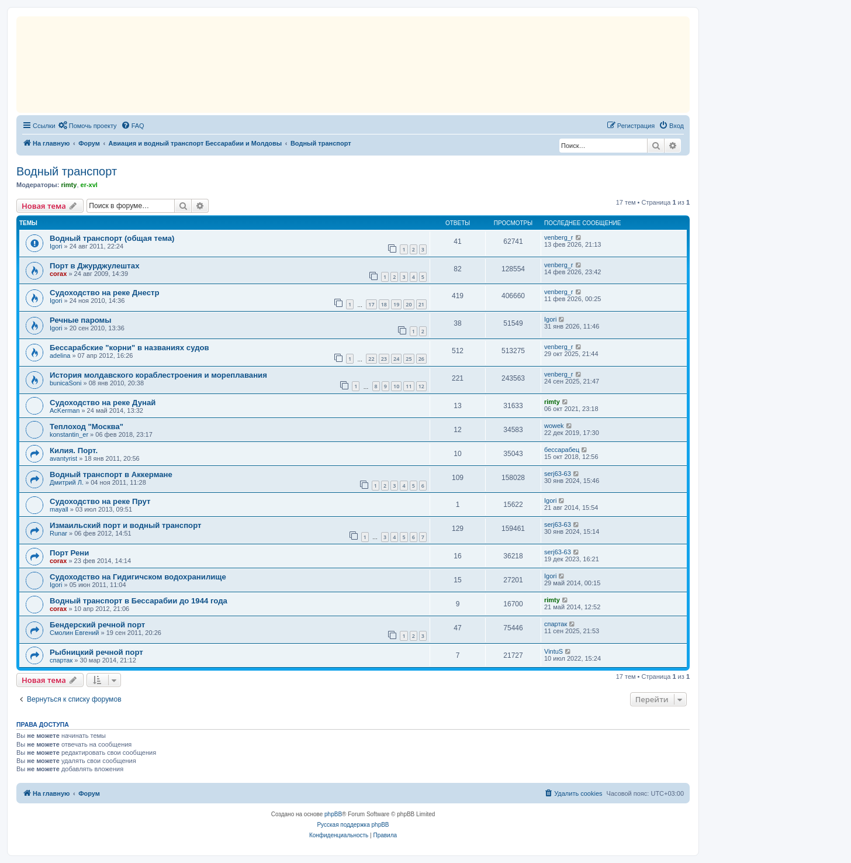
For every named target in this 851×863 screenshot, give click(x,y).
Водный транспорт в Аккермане (111, 474)
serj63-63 (557, 473)
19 (396, 304)
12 (421, 386)
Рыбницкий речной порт (96, 652)
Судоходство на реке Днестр (104, 292)
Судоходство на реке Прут (100, 501)
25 (408, 359)
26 (421, 359)
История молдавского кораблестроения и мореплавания (158, 375)
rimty (69, 184)
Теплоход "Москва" (86, 426)
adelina (60, 355)
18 (384, 304)
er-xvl (89, 184)
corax (58, 273)
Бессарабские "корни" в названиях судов (129, 347)
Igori (56, 246)
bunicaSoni (65, 382)
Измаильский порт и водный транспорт (126, 525)
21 (421, 304)
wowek (554, 425)
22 (371, 359)
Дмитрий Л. (67, 482)
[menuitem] (87, 126)
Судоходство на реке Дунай (102, 402)
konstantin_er (69, 434)
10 (396, 386)
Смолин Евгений (74, 632)
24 (396, 359)
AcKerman (64, 410)
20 (408, 304)
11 (408, 386)
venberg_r (558, 237)
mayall (59, 509)
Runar (58, 533)
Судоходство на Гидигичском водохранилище (138, 576)
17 (371, 304)
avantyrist (63, 458)
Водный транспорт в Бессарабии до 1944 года (138, 600)
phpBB (333, 814)
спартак (555, 623)
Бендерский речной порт (97, 624)
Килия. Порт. (74, 450)
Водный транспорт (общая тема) (112, 238)
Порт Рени (69, 552)
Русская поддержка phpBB (353, 824)
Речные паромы (81, 320)
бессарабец (561, 449)
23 (384, 359)
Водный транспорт (66, 171)
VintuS (553, 651)
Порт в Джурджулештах (94, 265)
